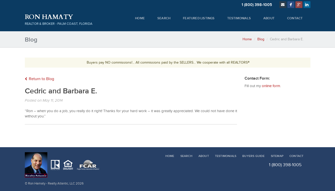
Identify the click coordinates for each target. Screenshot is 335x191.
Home (140, 18)
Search (163, 18)
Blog (260, 39)
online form (271, 86)
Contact (295, 18)
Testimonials (239, 18)
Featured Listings (198, 18)
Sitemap (277, 156)
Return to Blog (39, 79)
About (269, 18)
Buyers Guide (253, 156)
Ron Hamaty (49, 17)
